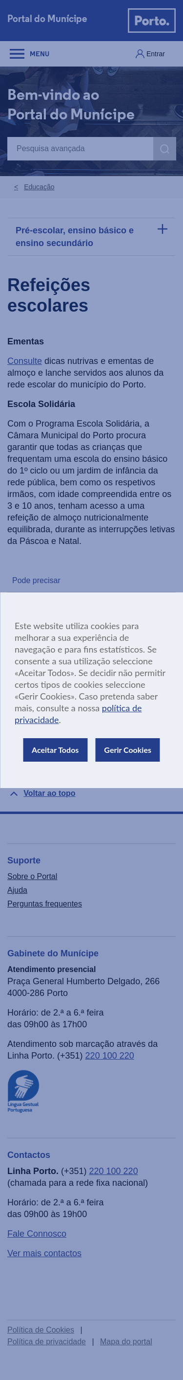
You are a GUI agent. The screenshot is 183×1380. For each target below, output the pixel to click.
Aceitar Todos (55, 749)
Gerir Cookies (127, 749)
